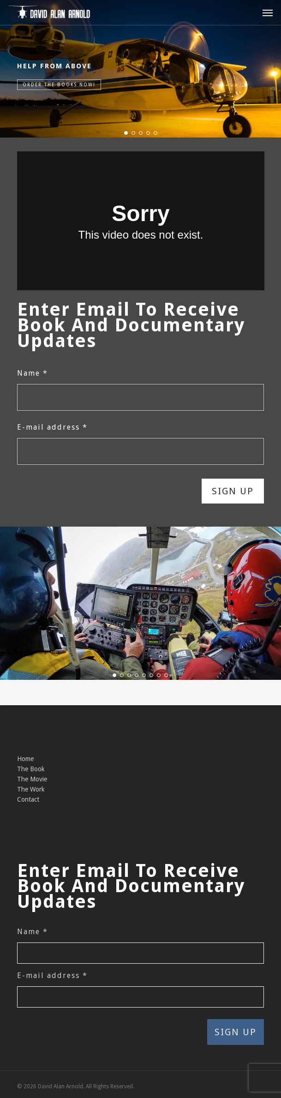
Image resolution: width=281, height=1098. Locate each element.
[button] (268, 12)
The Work (31, 789)
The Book (31, 769)
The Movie (32, 779)
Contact (28, 799)
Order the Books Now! (59, 84)
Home (25, 759)
